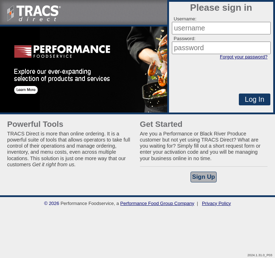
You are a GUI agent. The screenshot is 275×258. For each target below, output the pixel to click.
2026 (54, 203)
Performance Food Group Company (157, 203)
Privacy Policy (216, 203)
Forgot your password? (243, 56)
